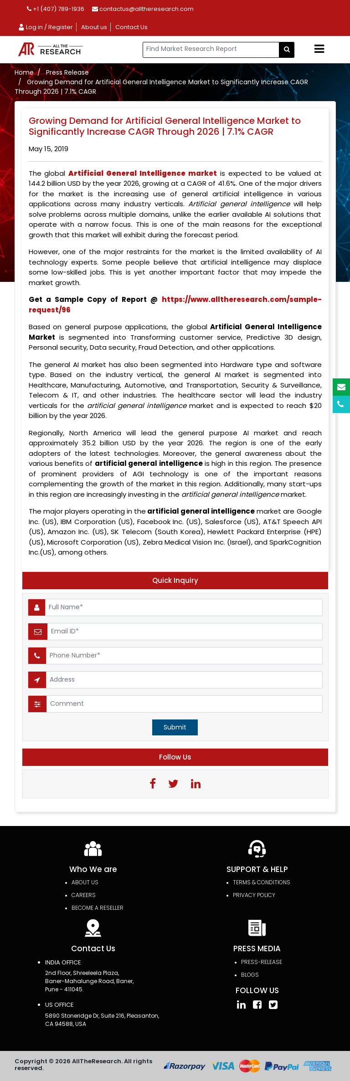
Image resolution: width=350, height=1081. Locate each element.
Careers (84, 895)
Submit (175, 727)
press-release (261, 962)
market (142, 173)
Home (24, 72)
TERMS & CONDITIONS (261, 882)
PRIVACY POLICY (254, 895)
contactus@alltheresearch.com (143, 9)
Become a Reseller (98, 908)
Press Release (67, 72)
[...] (211, 50)
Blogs (250, 975)
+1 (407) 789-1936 (55, 9)
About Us (85, 882)
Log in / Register (45, 27)
